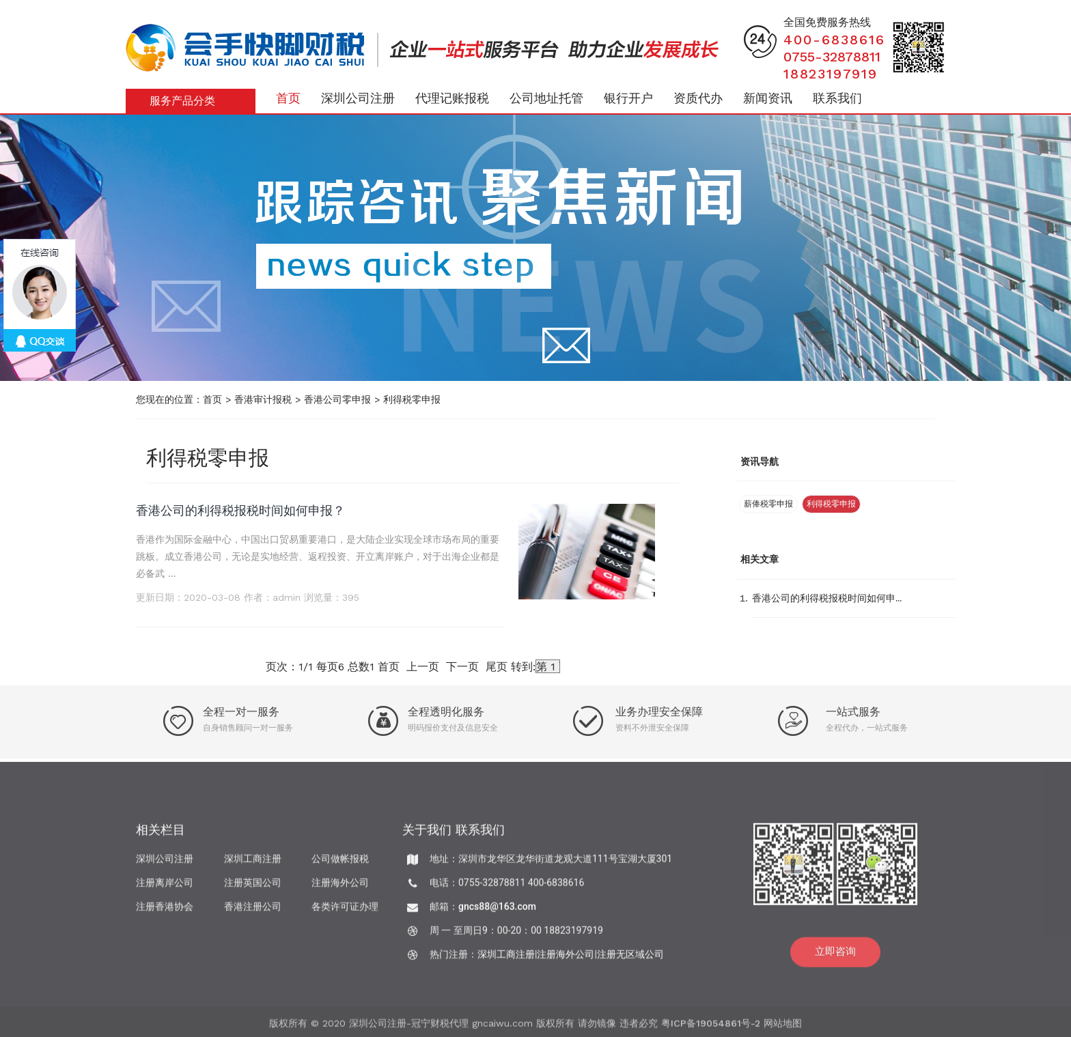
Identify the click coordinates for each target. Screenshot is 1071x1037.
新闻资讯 (767, 98)
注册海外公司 (340, 887)
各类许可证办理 (344, 911)
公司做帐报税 (340, 863)
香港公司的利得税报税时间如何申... (827, 598)
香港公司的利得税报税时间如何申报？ (240, 510)
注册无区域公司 (630, 959)
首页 (288, 98)
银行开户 (628, 98)
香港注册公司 (252, 911)
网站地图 (783, 1027)
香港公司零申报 (337, 399)
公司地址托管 (546, 98)
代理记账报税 (452, 98)
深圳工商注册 (252, 863)
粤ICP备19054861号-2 (710, 1027)
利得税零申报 (412, 399)
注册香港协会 (164, 911)
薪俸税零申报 (768, 504)
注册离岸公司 (164, 887)
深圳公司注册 (358, 98)
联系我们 (837, 98)
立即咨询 (835, 956)
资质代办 (698, 98)
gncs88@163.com (497, 911)
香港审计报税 (263, 399)
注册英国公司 (252, 887)
